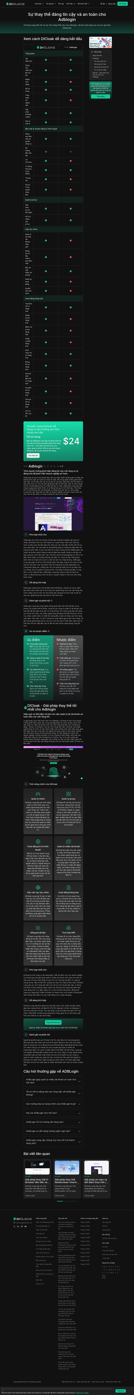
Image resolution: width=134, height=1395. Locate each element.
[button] (103, 4)
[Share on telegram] (22, 1226)
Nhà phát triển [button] (84, 4)
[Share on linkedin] (18, 1226)
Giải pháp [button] (39, 4)
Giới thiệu (69, 4)
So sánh (28, 1176)
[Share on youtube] (25, 1226)
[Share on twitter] (14, 1226)
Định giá (61, 4)
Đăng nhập (112, 4)
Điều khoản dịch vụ (68, 1382)
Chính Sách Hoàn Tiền (113, 1382)
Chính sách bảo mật (83, 1382)
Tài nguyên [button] (51, 4)
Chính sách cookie (98, 1382)
